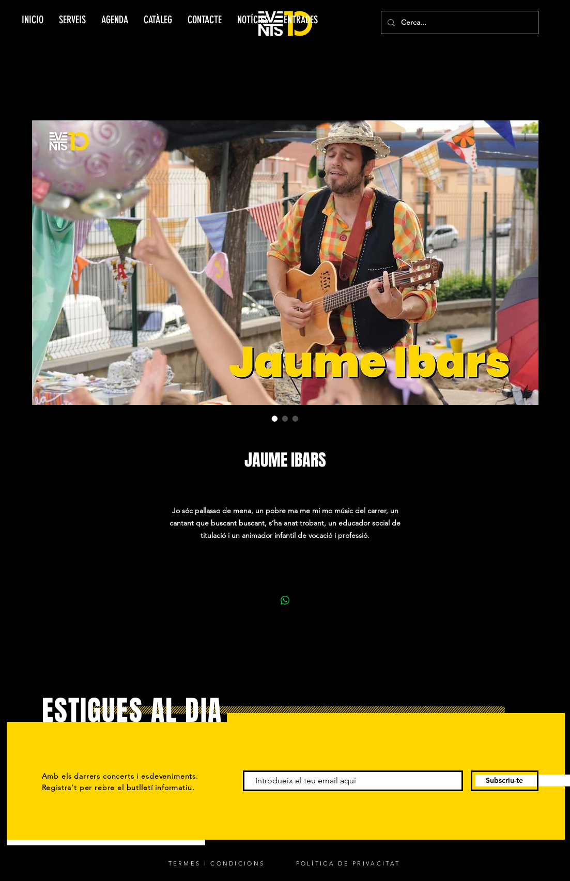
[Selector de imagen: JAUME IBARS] (275, 418)
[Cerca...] (458, 22)
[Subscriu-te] (504, 780)
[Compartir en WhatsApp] (285, 600)
